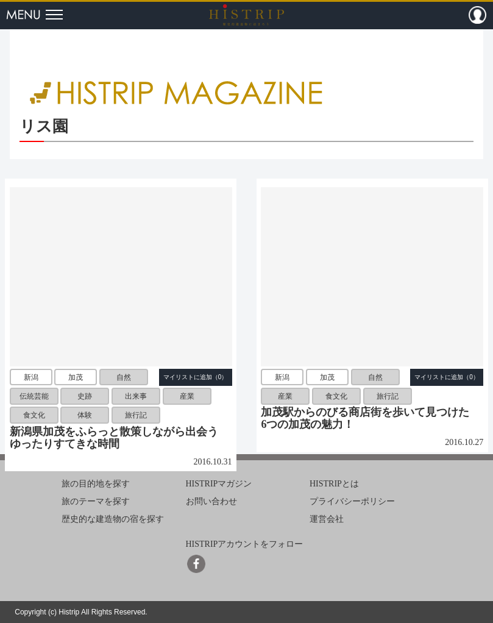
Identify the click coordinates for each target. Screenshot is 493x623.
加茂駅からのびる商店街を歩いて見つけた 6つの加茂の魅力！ (370, 418)
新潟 (31, 377)
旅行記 (136, 415)
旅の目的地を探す (96, 483)
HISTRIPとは (334, 483)
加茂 (75, 377)
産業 (187, 396)
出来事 (136, 396)
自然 (123, 377)
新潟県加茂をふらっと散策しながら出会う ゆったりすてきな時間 (119, 437)
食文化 (34, 415)
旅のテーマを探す (96, 501)
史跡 (84, 396)
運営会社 (327, 519)
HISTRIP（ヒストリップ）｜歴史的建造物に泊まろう (246, 14)
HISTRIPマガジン (219, 483)
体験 (84, 415)
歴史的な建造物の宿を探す (113, 519)
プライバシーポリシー (352, 501)
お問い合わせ (211, 501)
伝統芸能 (34, 396)
